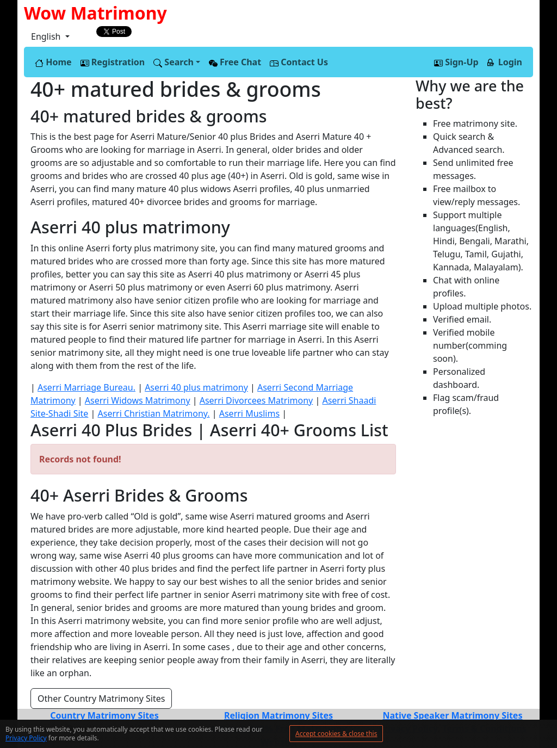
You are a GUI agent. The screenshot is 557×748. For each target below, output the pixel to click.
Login (504, 62)
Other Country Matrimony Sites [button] (101, 698)
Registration (113, 62)
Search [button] (173, 62)
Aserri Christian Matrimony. (154, 413)
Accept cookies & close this (336, 733)
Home (53, 62)
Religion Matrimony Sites (278, 715)
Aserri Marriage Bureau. (86, 387)
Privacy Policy (26, 738)
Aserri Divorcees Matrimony (256, 400)
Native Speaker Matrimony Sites (452, 715)
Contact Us (299, 62)
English (47, 36)
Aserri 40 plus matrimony (196, 387)
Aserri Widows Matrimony (137, 400)
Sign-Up (456, 62)
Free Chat (235, 62)
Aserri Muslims (249, 413)
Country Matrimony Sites (104, 715)
